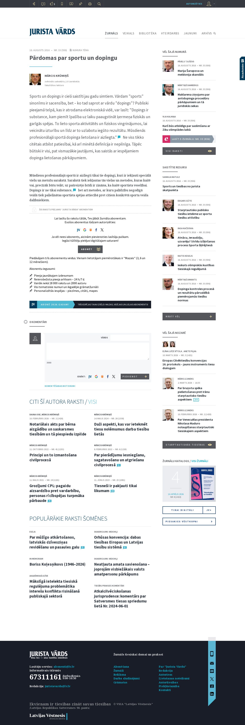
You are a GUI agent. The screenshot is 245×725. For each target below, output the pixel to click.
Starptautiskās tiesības (189, 444)
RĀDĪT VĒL (189, 316)
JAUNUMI (190, 33)
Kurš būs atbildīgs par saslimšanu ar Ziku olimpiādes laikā (186, 127)
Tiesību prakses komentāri (109, 585)
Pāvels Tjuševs (186, 61)
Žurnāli (118, 670)
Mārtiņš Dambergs (188, 85)
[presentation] (130, 366)
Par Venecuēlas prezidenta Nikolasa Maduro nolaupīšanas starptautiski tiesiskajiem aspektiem (196, 425)
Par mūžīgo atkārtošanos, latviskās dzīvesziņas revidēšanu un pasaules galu (54, 542)
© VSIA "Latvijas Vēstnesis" (133, 704)
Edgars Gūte (185, 200)
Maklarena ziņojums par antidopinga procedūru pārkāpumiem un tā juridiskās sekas (194, 100)
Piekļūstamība (169, 686)
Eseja (32, 531)
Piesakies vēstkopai (189, 521)
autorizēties (194, 3)
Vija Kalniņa (169, 116)
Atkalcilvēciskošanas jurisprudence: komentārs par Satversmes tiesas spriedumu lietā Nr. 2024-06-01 (120, 599)
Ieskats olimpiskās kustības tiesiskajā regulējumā (196, 267)
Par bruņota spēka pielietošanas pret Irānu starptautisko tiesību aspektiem (194, 393)
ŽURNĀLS (111, 33)
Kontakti (165, 690)
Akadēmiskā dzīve (38, 575)
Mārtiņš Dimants (187, 279)
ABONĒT (86, 249)
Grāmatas (120, 682)
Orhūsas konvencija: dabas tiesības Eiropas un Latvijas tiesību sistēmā (118, 542)
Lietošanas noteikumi (174, 678)
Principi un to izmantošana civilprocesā (53, 457)
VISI (92, 401)
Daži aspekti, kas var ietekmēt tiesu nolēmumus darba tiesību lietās (121, 429)
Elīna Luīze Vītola (172, 351)
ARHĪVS (207, 33)
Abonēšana (121, 666)
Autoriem (165, 674)
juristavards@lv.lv (58, 686)
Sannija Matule (171, 177)
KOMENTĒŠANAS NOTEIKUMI (60, 386)
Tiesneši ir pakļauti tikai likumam (115, 488)
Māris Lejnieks (186, 378)
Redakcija (166, 670)
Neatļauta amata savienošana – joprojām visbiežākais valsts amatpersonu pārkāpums (122, 569)
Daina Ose (35, 414)
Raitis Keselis (185, 255)
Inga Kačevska (185, 228)
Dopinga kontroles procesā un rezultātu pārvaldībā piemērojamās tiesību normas (196, 294)
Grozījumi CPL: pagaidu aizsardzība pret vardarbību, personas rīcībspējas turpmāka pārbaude (56, 493)
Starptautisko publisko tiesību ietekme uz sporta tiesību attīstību (195, 213)
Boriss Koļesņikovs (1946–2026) (57, 564)
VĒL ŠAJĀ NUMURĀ (174, 52)
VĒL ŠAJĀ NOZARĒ (174, 333)
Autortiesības (168, 682)
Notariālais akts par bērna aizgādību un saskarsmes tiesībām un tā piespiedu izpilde (57, 429)
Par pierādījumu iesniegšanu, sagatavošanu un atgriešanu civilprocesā (119, 459)
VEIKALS (128, 33)
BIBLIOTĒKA (147, 33)
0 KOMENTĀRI (38, 322)
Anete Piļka (190, 351)
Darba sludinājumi (126, 678)
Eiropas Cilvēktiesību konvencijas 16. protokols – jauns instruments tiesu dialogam (189, 364)
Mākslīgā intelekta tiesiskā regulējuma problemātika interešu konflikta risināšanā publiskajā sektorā (54, 589)
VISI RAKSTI (189, 151)
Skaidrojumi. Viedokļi (106, 531)
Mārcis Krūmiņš (57, 76)
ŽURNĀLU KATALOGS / (185, 461)
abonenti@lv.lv (64, 666)
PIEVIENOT (130, 376)
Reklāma (119, 674)
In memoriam (36, 558)
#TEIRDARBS (170, 33)
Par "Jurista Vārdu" (172, 666)
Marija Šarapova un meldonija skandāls (191, 72)
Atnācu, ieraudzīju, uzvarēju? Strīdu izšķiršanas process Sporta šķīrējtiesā (196, 241)
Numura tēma (81, 50)
